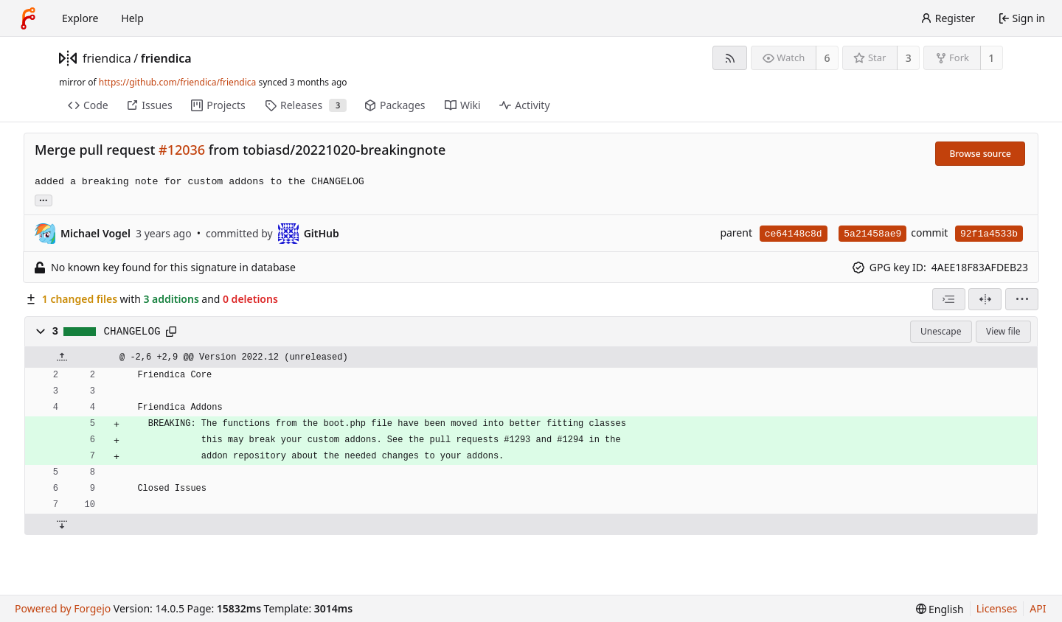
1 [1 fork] (991, 58)
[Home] (28, 18)
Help (132, 18)
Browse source (980, 153)
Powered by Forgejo (63, 608)
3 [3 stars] (909, 58)
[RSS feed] (729, 58)
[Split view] (985, 299)
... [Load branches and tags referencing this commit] (43, 199)
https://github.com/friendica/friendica (177, 82)
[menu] (1021, 299)
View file (1003, 331)
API (1038, 608)
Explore (80, 18)
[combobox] (948, 299)
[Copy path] (171, 331)
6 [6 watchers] (827, 58)
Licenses (997, 608)
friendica (107, 58)
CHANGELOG (132, 332)
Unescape (940, 331)
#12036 (182, 149)
